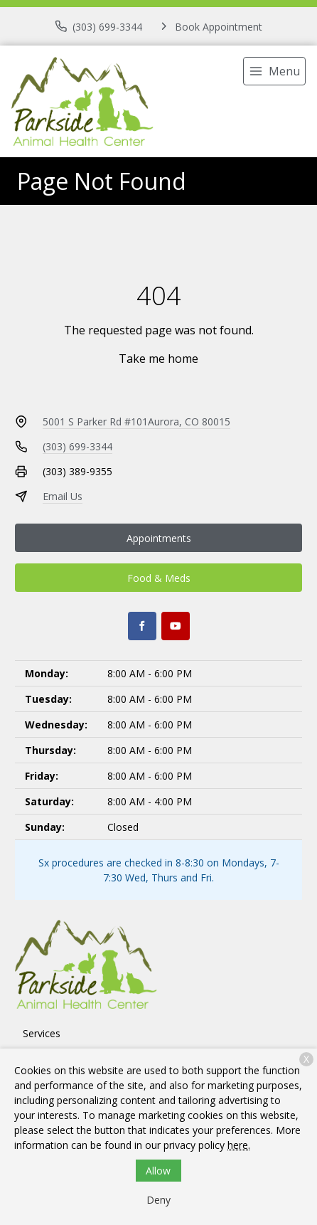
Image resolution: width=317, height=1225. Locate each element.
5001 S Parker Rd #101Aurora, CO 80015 (136, 421)
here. (238, 1145)
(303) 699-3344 (77, 446)
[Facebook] (142, 626)
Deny (158, 1200)
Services (41, 1033)
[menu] (274, 71)
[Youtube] (175, 626)
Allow (158, 1170)
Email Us (62, 496)
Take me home (158, 358)
